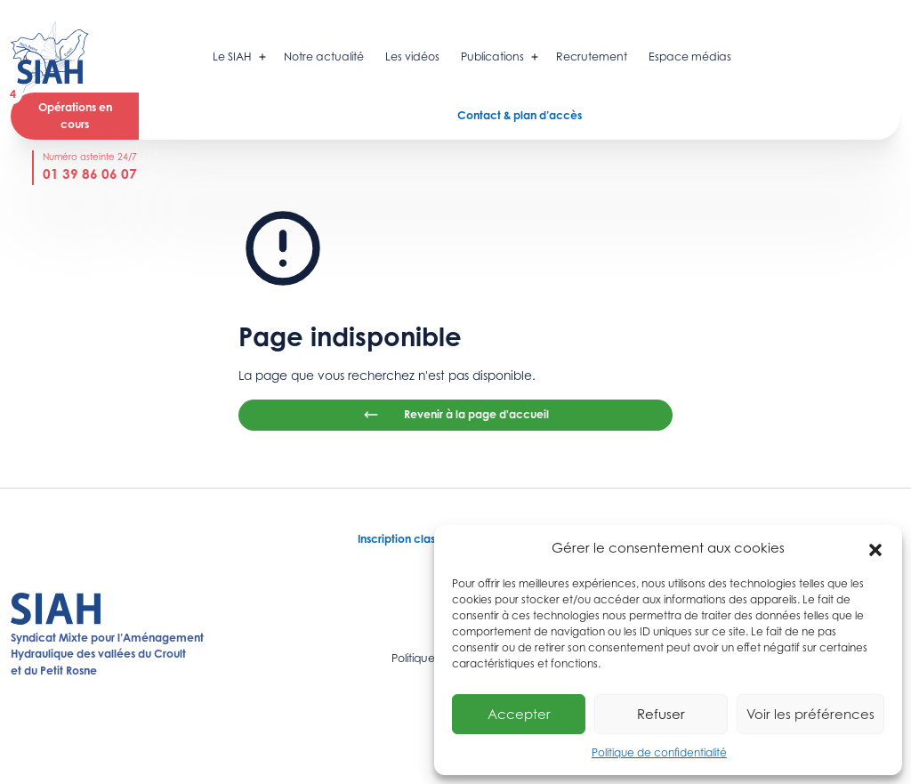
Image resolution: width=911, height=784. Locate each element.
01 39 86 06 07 (90, 174)
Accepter (519, 714)
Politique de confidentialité (659, 752)
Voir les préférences (810, 714)
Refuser (661, 714)
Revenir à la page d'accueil (456, 415)
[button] (875, 548)
